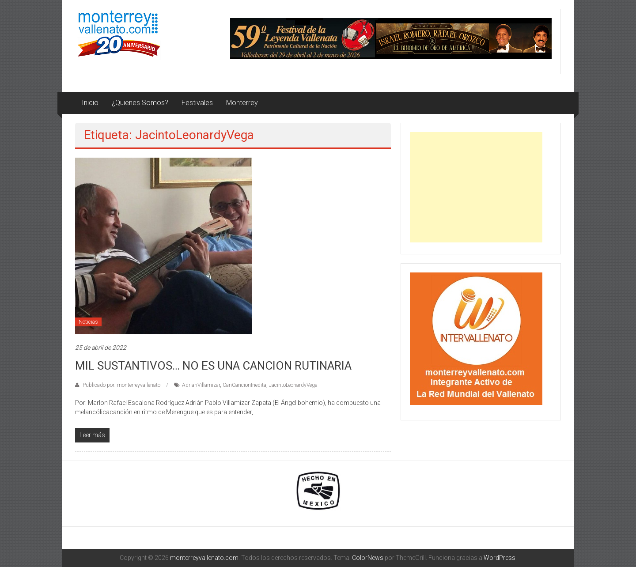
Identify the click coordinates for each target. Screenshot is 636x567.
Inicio (90, 102)
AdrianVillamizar (201, 385)
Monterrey (242, 102)
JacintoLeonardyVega (293, 385)
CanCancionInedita (244, 385)
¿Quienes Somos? (140, 102)
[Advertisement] (476, 187)
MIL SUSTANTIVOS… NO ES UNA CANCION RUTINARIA (213, 365)
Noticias (88, 322)
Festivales (197, 102)
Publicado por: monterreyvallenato (121, 385)
